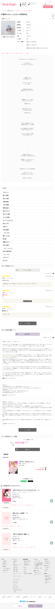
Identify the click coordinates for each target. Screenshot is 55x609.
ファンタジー (15, 580)
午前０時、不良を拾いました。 (27, 461)
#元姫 (7, 526)
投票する (27, 449)
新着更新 (4, 566)
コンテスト (24, 5)
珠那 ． (4, 378)
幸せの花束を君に (7, 251)
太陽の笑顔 (6, 201)
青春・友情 (15, 571)
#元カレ (27, 547)
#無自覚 (31, 547)
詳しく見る (42, 467)
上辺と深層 (6, 204)
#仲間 (18, 526)
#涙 (21, 526)
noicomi (25, 569)
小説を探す (24, 3)
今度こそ (5, 226)
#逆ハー (10, 547)
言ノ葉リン (14, 494)
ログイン (48, 4)
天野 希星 (14, 515)
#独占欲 (17, 53)
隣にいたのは (6, 235)
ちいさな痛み (6, 217)
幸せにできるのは (8, 248)
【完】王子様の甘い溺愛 (19, 534)
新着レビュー (5, 564)
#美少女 (14, 547)
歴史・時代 (15, 582)
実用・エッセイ (16, 588)
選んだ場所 (6, 195)
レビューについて (48, 273)
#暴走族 (3, 526)
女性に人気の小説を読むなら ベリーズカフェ (48, 579)
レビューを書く (27, 270)
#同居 (3, 53)
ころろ (4, 423)
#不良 (10, 53)
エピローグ (6, 257)
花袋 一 (50, 18)
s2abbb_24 (8, 308)
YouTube (46, 569)
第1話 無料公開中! (40, 469)
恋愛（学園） (15, 569)
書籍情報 (24, 4)
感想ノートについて (48, 337)
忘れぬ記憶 (6, 229)
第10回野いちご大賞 (38, 568)
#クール (3, 505)
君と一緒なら (7, 254)
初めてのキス (6, 211)
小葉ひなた (8, 278)
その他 (14, 591)
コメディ (15, 584)
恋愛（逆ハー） (16, 567)
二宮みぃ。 (8, 292)
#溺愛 (6, 53)
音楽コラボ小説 (5, 570)
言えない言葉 (6, 214)
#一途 (20, 505)
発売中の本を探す (27, 561)
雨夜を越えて (6, 208)
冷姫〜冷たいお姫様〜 (19, 513)
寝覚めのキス (6, 242)
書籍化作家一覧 (26, 564)
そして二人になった (8, 220)
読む (35, 606)
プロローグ (6, 192)
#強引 (3, 547)
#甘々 (13, 53)
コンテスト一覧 (37, 561)
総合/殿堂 (15, 561)
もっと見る (27, 323)
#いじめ (14, 526)
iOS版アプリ (47, 561)
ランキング (33, 3)
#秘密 (27, 53)
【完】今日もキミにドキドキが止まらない (24, 490)
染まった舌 (6, 223)
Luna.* (4, 395)
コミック (32, 4)
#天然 (34, 547)
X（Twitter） (47, 567)
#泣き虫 (6, 547)
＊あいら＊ (14, 536)
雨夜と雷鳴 (6, 232)
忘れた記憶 (6, 245)
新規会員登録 (48, 6)
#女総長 (10, 526)
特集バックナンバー (38, 572)
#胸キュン (22, 53)
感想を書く (27, 334)
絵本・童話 (15, 586)
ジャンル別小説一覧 (6, 568)
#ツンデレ (8, 505)
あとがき (5, 260)
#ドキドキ (24, 505)
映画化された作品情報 (28, 573)
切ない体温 (6, 198)
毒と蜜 (4, 239)
